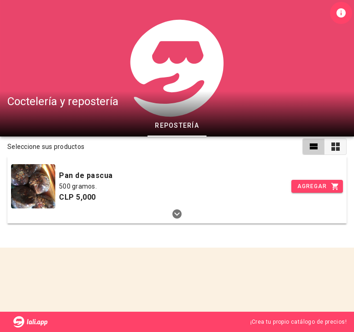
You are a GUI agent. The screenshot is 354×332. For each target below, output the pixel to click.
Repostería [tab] (177, 125)
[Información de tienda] (341, 13)
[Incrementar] (317, 186)
